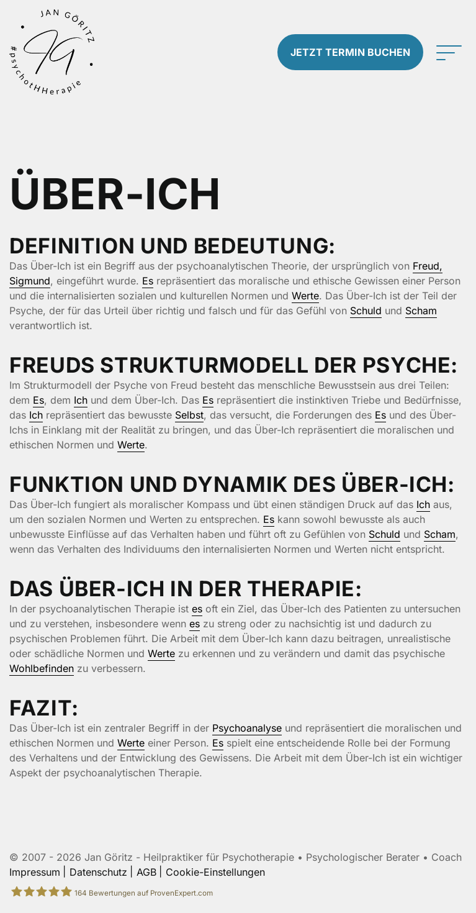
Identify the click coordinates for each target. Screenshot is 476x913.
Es (147, 281)
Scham (421, 310)
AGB (146, 872)
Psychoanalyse (247, 728)
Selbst (189, 415)
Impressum (34, 872)
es (197, 608)
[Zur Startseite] (51, 51)
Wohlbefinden (41, 668)
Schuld (366, 310)
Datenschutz (98, 872)
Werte (305, 295)
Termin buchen (350, 52)
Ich (81, 400)
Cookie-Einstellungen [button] (215, 872)
